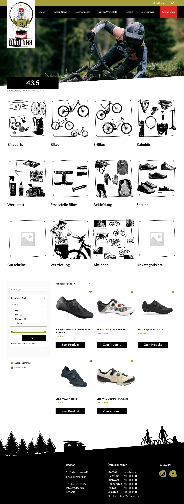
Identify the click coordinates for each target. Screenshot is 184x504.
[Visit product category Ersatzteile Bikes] (71, 183)
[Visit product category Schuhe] (157, 183)
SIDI (18, 323)
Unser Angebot (82, 11)
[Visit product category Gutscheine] (27, 244)
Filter (34, 338)
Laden (42, 11)
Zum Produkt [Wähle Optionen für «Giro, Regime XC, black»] (153, 344)
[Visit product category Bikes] (71, 123)
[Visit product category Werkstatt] (27, 183)
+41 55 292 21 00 (76, 484)
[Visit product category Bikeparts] (27, 123)
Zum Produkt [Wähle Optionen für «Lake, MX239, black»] (70, 411)
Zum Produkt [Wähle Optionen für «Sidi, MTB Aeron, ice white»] (112, 344)
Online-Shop (168, 11)
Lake (18, 314)
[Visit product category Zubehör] (157, 123)
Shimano (20, 319)
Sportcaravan (148, 11)
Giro (18, 310)
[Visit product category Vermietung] (71, 244)
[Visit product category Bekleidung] (113, 183)
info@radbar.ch (75, 488)
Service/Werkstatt (107, 11)
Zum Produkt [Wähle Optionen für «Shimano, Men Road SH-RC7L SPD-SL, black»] (70, 344)
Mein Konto (158, 2)
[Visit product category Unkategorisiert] (157, 244)
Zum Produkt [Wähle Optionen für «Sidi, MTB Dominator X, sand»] (112, 411)
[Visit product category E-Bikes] (113, 123)
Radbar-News (60, 11)
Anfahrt (70, 492)
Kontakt (129, 11)
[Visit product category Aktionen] (113, 244)
